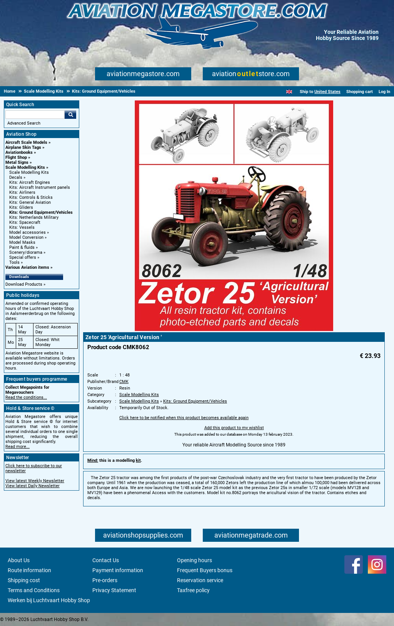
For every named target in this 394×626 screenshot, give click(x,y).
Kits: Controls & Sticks (31, 197)
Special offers (22, 257)
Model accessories (27, 232)
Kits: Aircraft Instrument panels (39, 187)
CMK (124, 381)
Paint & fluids (22, 247)
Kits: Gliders (21, 207)
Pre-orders (104, 580)
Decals (15, 177)
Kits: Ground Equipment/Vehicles (41, 212)
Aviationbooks (19, 152)
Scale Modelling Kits (25, 167)
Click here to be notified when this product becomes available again (184, 417)
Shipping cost (24, 580)
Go (70, 114)
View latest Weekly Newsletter (34, 480)
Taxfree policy (193, 590)
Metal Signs (16, 162)
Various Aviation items (27, 267)
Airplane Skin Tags (23, 147)
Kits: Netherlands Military (33, 217)
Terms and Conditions (34, 590)
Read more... (17, 446)
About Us (19, 560)
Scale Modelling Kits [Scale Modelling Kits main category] (29, 172)
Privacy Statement (114, 590)
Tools (14, 262)
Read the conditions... (26, 397)
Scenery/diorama (25, 252)
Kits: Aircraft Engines (29, 182)
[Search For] (35, 114)
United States (327, 91)
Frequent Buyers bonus (204, 570)
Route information (29, 570)
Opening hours (194, 560)
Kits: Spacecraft (24, 222)
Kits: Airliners (22, 192)
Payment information (117, 570)
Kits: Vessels (22, 227)
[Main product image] (234, 329)
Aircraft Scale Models (26, 142)
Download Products (23, 284)
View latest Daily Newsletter (32, 485)
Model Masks (22, 242)
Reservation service (200, 580)
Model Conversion (26, 237)
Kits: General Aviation (30, 202)
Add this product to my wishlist (234, 427)
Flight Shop (16, 157)
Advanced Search (23, 123)
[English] (289, 91)
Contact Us (105, 560)
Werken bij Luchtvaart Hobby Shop (49, 600)
